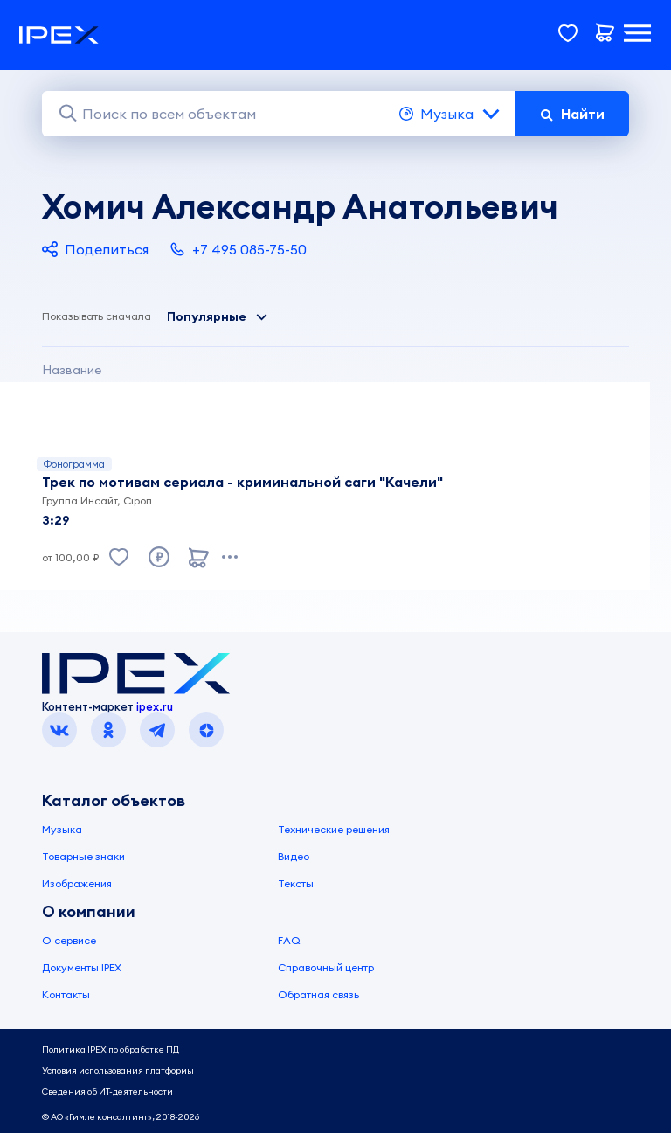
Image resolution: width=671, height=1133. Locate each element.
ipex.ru (154, 706)
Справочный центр (326, 967)
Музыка (450, 113)
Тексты (296, 883)
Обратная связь (318, 994)
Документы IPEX (81, 967)
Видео (293, 856)
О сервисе (69, 940)
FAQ (289, 940)
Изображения (77, 883)
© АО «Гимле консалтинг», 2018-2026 (120, 1117)
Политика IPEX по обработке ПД (110, 1049)
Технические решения (334, 829)
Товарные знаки (83, 856)
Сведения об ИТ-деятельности (107, 1091)
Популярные (217, 316)
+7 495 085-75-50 (238, 249)
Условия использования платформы (118, 1070)
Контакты (66, 994)
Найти (572, 113)
